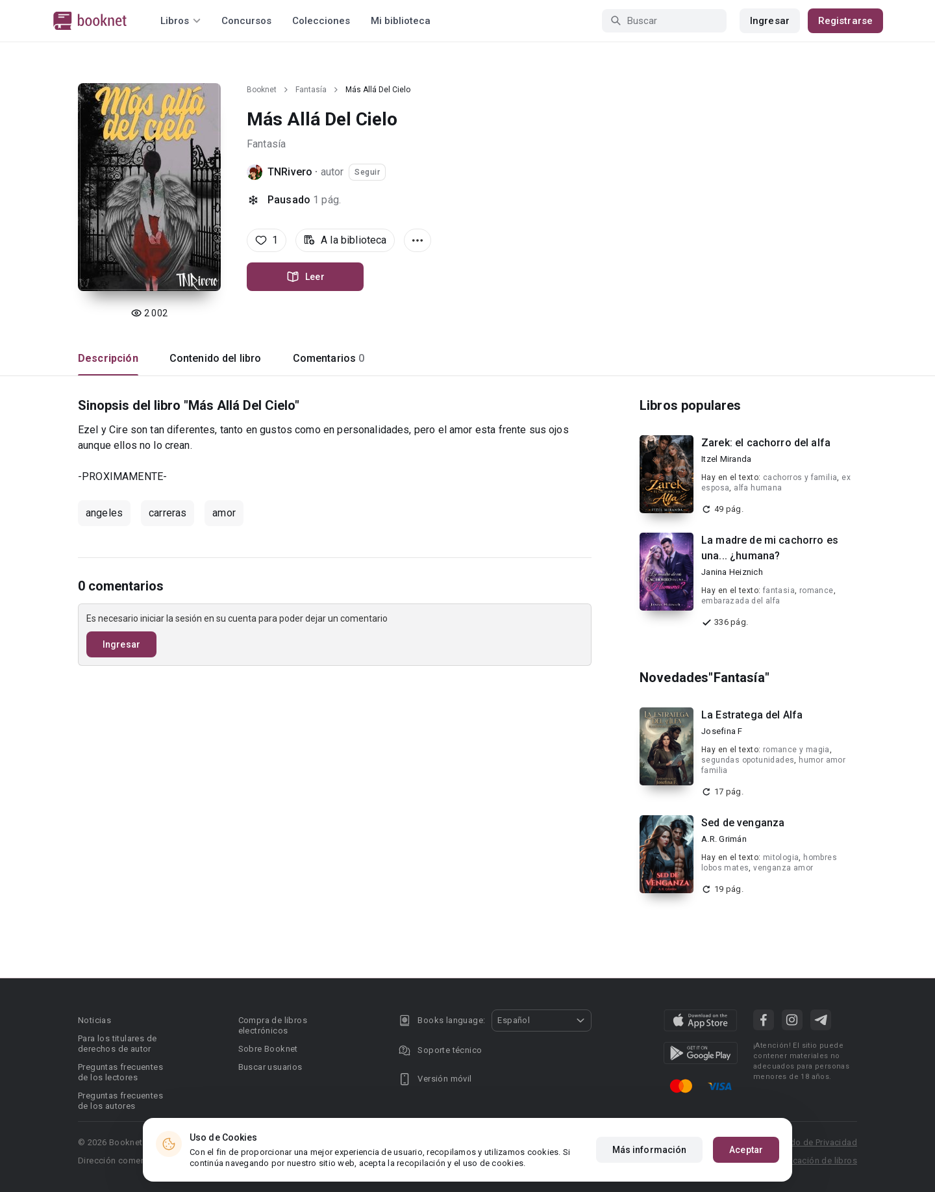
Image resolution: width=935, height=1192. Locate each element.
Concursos (246, 21)
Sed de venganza (742, 823)
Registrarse (845, 21)
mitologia (781, 857)
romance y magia (796, 749)
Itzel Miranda (726, 459)
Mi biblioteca (400, 21)
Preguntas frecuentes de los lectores (120, 1072)
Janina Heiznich (732, 572)
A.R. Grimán (724, 839)
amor (224, 513)
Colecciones (321, 21)
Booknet (262, 89)
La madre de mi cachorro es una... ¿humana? (769, 548)
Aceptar (746, 1150)
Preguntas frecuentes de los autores (120, 1101)
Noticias (94, 1020)
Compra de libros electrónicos (272, 1025)
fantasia (779, 590)
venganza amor (783, 867)
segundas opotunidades (747, 760)
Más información (649, 1150)
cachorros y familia (800, 477)
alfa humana (758, 487)
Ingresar (770, 21)
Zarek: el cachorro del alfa (765, 443)
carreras (167, 513)
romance (816, 590)
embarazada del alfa (740, 600)
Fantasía (311, 89)
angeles (104, 513)
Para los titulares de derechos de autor (117, 1043)
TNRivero (290, 172)
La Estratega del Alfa (752, 715)
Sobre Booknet (268, 1049)
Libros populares (690, 405)
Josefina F (722, 731)
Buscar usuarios (270, 1067)
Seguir (367, 172)
